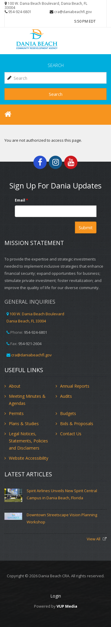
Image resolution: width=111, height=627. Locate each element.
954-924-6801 (19, 11)
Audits (66, 396)
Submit (86, 227)
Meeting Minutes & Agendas (27, 399)
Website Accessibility (28, 458)
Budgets (68, 413)
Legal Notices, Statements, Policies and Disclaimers (28, 441)
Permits (16, 413)
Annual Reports (74, 386)
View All (94, 539)
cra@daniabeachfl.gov (73, 11)
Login (55, 596)
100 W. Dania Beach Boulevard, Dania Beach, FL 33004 (46, 5)
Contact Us (70, 433)
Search (55, 94)
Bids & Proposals (76, 423)
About (14, 386)
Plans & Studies (24, 423)
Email (21, 200)
